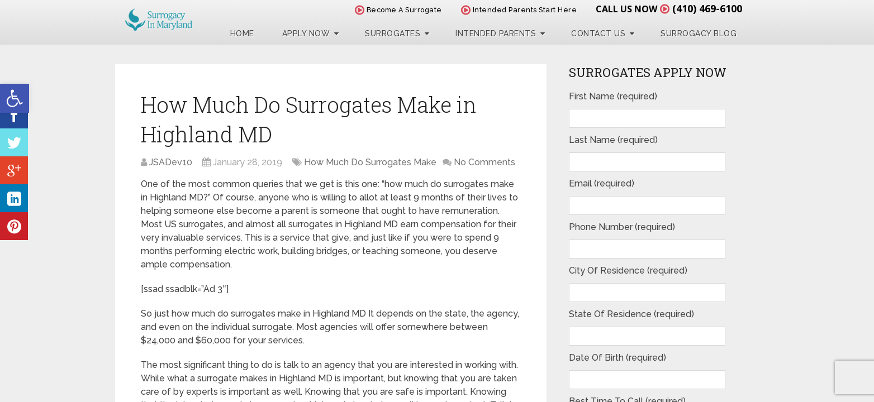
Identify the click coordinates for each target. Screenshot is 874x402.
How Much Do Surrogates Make (370, 162)
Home (242, 33)
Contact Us (598, 33)
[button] (14, 98)
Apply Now (306, 33)
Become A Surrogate (398, 10)
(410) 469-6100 (707, 8)
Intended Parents (495, 33)
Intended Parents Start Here (519, 10)
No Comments (484, 162)
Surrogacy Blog (699, 33)
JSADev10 (170, 162)
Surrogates (392, 33)
